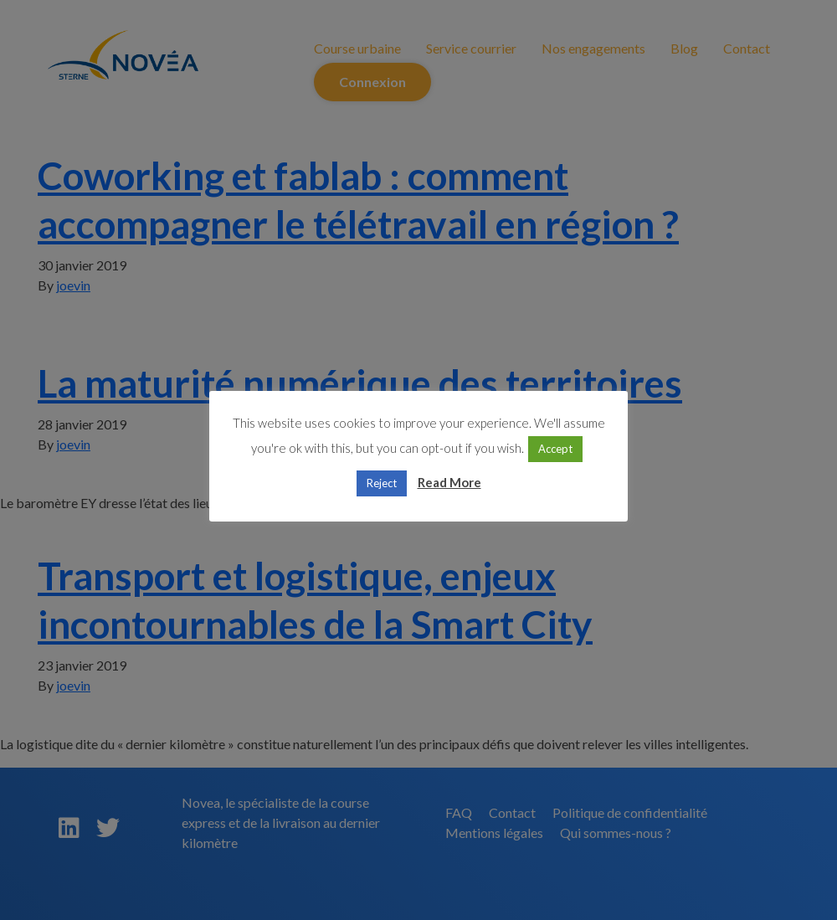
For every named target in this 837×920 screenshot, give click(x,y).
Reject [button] (382, 483)
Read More (449, 482)
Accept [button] (555, 448)
